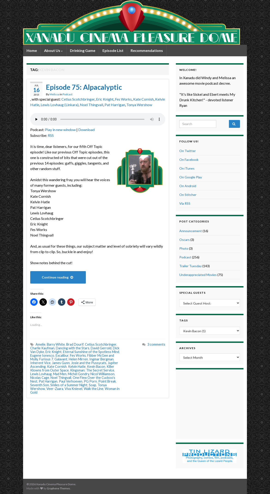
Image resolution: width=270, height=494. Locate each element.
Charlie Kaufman (42, 348)
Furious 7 (46, 359)
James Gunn (61, 363)
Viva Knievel (73, 389)
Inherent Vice (40, 363)
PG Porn (90, 381)
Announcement (190, 231)
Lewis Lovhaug (41, 374)
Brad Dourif (75, 344)
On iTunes (187, 168)
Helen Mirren (78, 359)
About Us (53, 50)
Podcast (67, 94)
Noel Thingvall (91, 104)
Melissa (54, 94)
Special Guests (192, 292)
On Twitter (187, 151)
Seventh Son (39, 385)
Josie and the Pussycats (88, 363)
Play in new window (60, 129)
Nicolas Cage (39, 378)
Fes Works (123, 99)
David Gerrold (101, 348)
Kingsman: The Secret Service (92, 370)
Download (86, 129)
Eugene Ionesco (42, 355)
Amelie (40, 344)
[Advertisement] (209, 403)
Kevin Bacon (96, 366)
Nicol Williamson (102, 374)
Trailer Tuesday (190, 266)
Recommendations (147, 50)
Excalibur (62, 355)
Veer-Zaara (54, 389)
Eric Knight (105, 99)
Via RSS (184, 203)
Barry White (56, 344)
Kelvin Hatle (77, 366)
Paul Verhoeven (70, 381)
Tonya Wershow (139, 104)
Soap (92, 385)
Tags (183, 320)
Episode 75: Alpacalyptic (84, 87)
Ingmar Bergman (101, 359)
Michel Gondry (78, 374)
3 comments (156, 344)
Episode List (112, 50)
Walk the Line (93, 389)
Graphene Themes (58, 488)
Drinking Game (82, 50)
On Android (187, 186)
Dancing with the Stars (72, 348)
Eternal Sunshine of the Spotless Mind (91, 352)
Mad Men (59, 374)
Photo (183, 248)
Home (32, 50)
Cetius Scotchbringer (78, 99)
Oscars (184, 240)
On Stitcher (187, 195)
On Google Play (190, 177)
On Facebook (188, 160)
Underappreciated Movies (198, 275)
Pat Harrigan (115, 104)
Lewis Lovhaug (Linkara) (59, 104)
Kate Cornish (143, 99)
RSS (51, 135)
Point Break (107, 381)
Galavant (60, 359)
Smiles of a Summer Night (68, 385)
